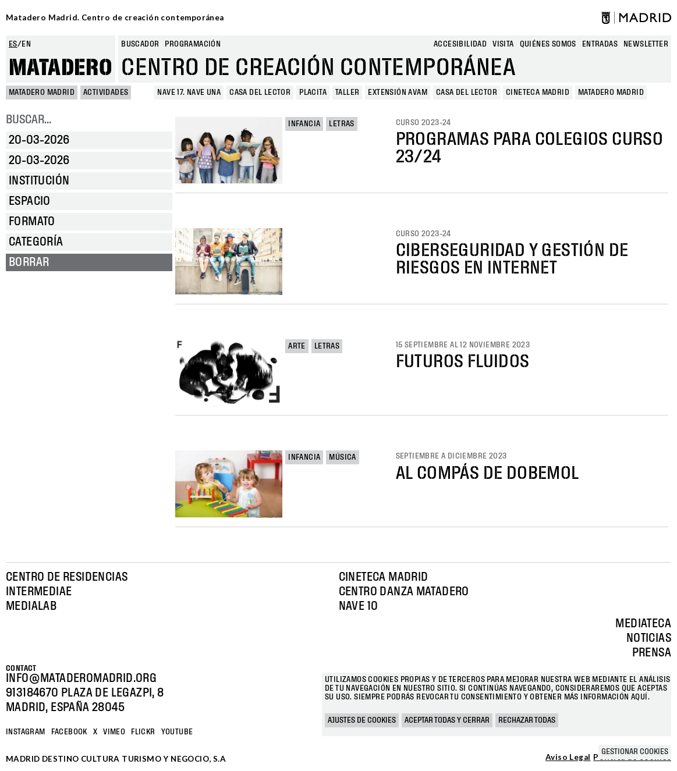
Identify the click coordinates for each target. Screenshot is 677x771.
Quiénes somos (548, 44)
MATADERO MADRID (42, 92)
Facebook (69, 732)
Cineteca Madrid (383, 577)
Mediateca (643, 624)
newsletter (645, 44)
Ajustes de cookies (362, 720)
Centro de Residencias (66, 577)
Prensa (651, 653)
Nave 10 (358, 606)
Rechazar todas (526, 720)
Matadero (60, 68)
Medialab (31, 606)
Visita (502, 44)
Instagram (25, 732)
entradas (600, 44)
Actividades (105, 92)
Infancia (304, 124)
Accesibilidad (460, 44)
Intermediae (39, 592)
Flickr (143, 732)
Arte (297, 346)
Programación (193, 44)
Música (342, 457)
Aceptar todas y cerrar (447, 720)
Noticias (648, 638)
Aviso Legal (567, 758)
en (26, 44)
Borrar (29, 262)
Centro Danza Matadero (404, 592)
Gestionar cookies (634, 752)
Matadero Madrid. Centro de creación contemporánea (115, 17)
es (13, 44)
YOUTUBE (177, 732)
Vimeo (114, 732)
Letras (341, 124)
